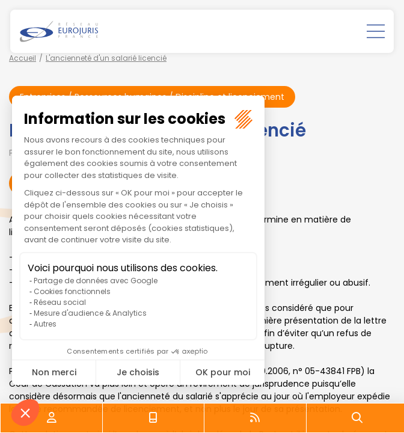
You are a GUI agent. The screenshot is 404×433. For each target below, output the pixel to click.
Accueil (22, 58)
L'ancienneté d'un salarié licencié (106, 58)
